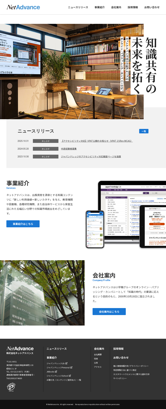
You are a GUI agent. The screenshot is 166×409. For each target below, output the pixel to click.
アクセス (98, 366)
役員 (96, 358)
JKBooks (52, 371)
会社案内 (116, 7)
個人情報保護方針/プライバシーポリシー (131, 365)
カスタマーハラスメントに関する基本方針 (131, 374)
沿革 (96, 362)
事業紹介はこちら (23, 224)
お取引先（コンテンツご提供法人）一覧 (64, 379)
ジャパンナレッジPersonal (59, 367)
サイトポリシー (120, 378)
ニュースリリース (78, 7)
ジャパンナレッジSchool (59, 375)
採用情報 (133, 7)
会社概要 (98, 354)
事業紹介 (99, 7)
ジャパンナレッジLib (57, 363)
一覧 (144, 131)
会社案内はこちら (109, 311)
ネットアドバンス (23, 7)
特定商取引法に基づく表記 (124, 370)
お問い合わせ (152, 7)
